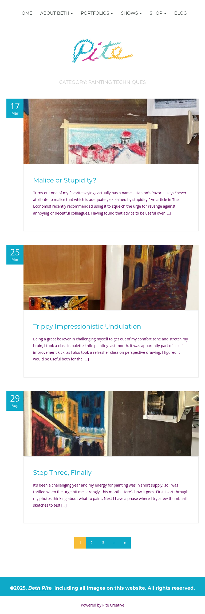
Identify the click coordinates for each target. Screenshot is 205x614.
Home (25, 13)
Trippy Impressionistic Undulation (87, 326)
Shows (131, 13)
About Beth (56, 13)
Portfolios (97, 13)
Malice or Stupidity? (64, 180)
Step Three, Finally (62, 472)
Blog (180, 13)
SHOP (158, 13)
